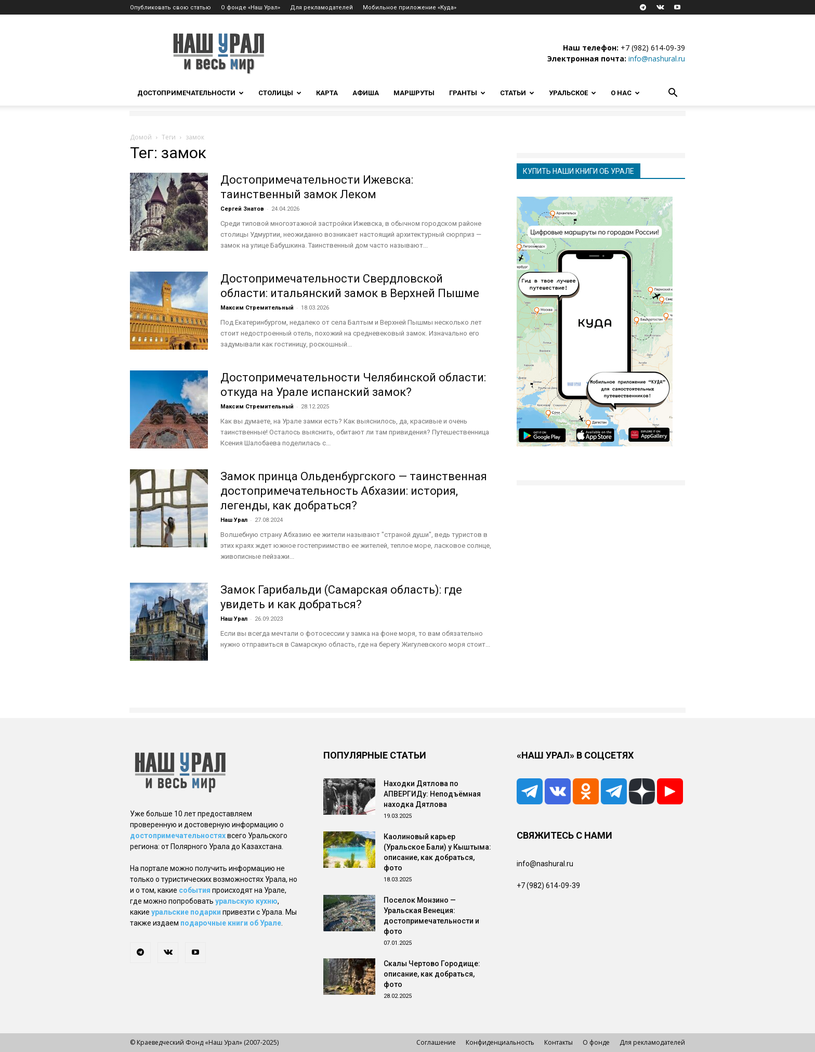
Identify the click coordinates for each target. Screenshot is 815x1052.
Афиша (365, 93)
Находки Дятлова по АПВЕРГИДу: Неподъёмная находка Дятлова (432, 794)
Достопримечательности (190, 93)
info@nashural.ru (656, 58)
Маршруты (414, 93)
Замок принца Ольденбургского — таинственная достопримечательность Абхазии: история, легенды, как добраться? (353, 491)
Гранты (467, 93)
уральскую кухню (246, 901)
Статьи (517, 93)
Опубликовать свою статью (170, 7)
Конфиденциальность (500, 1042)
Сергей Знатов (242, 209)
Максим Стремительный (257, 307)
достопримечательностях (178, 835)
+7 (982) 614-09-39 (653, 48)
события (195, 890)
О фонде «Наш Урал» (250, 7)
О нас (625, 93)
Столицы (279, 93)
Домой (141, 137)
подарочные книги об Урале (230, 923)
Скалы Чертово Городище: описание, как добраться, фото (432, 974)
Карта (327, 93)
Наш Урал (233, 520)
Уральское (572, 93)
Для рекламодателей (321, 7)
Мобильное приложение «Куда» (409, 7)
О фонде (596, 1042)
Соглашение (436, 1042)
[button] (672, 94)
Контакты (558, 1042)
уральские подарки (186, 912)
